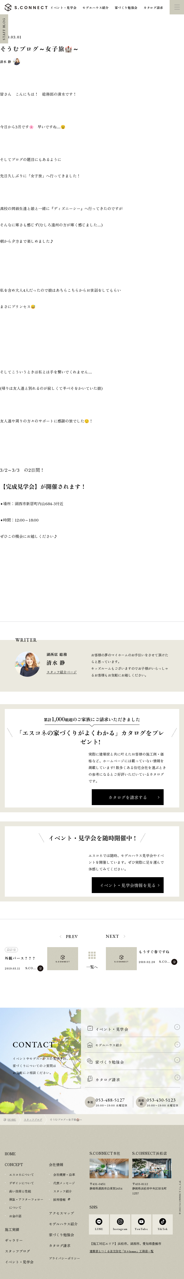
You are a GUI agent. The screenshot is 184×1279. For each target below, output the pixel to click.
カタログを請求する (127, 797)
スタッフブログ (33, 1109)
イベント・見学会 (63, 8)
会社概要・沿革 (64, 1164)
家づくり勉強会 (126, 8)
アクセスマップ (61, 1201)
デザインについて (21, 1172)
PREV (72, 936)
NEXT (112, 936)
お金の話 (15, 1204)
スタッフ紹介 (62, 1180)
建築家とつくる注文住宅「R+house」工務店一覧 (124, 1247)
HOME (12, 1109)
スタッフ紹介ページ (61, 672)
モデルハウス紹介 (95, 8)
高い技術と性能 (20, 1180)
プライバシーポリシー (64, 1247)
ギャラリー (14, 1228)
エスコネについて (21, 1164)
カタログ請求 (153, 8)
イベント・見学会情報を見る (128, 885)
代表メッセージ (64, 1172)
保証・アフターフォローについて (26, 1192)
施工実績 (12, 1217)
